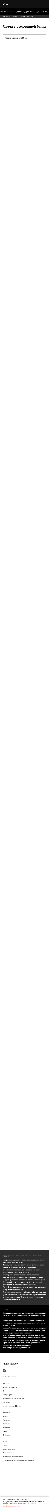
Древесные (6, 1435)
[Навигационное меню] (44, 4)
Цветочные (6, 1427)
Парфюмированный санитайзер (13, 1398)
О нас (5, 1441)
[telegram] (4, 1370)
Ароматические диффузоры (12, 1406)
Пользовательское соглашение (13, 1457)
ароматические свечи (27, 16)
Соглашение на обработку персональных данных (19, 1460)
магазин (15, 16)
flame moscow (6, 16)
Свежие (5, 1431)
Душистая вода (8, 1391)
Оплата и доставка (9, 1449)
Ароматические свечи (10, 1387)
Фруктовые (6, 1424)
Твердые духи (7, 1395)
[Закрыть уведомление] (47, 1498)
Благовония (6, 1402)
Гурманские (6, 1420)
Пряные (5, 1416)
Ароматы (6, 1412)
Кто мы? (5, 1445)
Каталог (6, 1383)
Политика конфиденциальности (19, 1505)
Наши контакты (8, 1453)
